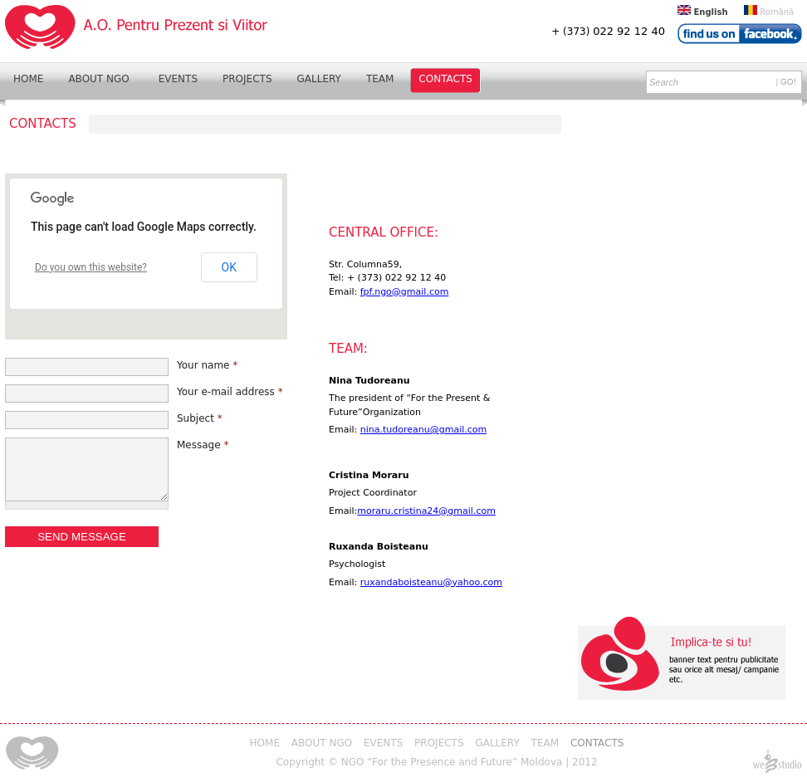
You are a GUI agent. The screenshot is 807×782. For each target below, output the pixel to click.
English (702, 12)
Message (202, 445)
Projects (247, 79)
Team (380, 79)
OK (229, 267)
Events (178, 79)
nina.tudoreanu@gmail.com (423, 429)
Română (769, 12)
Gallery (319, 79)
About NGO (98, 79)
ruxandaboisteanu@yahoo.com (431, 582)
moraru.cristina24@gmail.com (426, 511)
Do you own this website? (91, 267)
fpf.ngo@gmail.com (404, 291)
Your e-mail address (230, 392)
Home (28, 79)
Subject (200, 418)
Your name (207, 365)
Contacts (445, 79)
